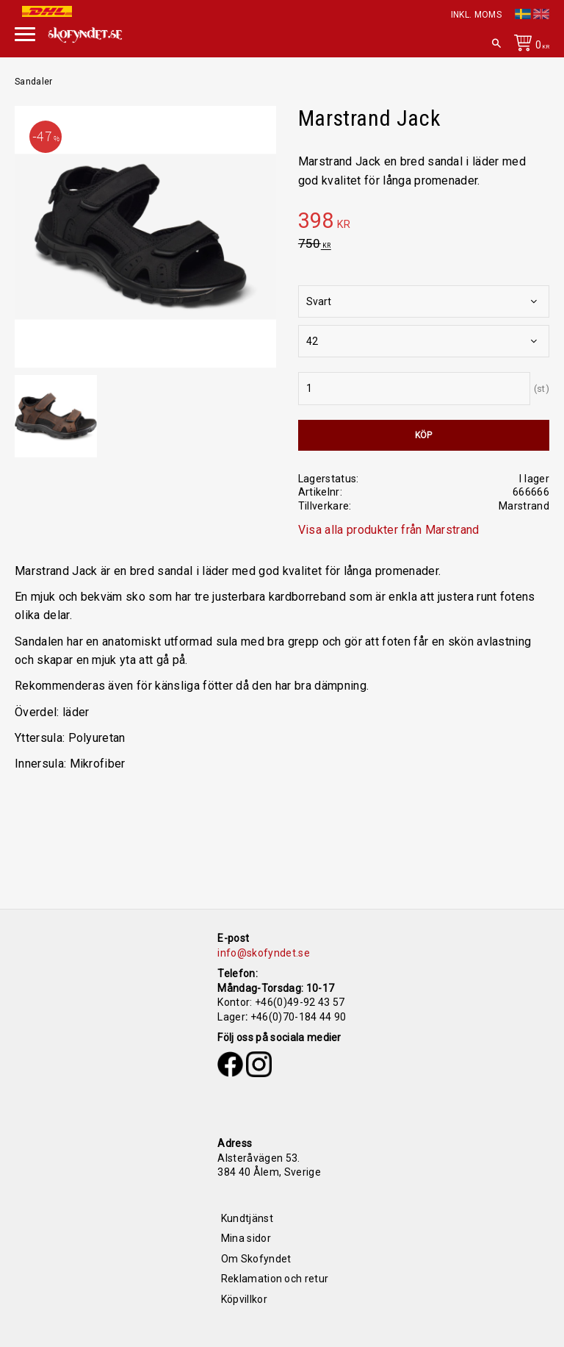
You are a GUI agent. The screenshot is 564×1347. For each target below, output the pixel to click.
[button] (25, 32)
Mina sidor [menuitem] (246, 1238)
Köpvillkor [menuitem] (244, 1299)
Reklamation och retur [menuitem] (275, 1279)
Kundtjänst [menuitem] (247, 1218)
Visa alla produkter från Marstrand (389, 530)
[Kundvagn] (528, 45)
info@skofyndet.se (263, 953)
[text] (423, 223)
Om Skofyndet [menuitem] (256, 1259)
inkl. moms (476, 15)
